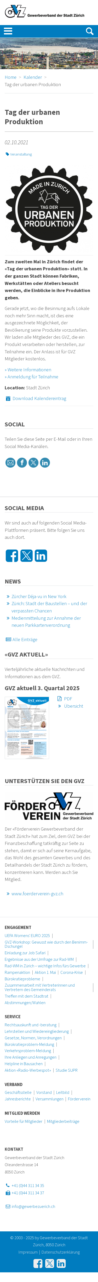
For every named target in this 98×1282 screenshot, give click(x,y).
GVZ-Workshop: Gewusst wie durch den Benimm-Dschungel (46, 944)
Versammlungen (50, 1099)
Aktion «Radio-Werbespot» (28, 1070)
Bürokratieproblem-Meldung (29, 1044)
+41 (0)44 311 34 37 (24, 1193)
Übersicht (69, 706)
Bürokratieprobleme (22, 979)
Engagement (18, 928)
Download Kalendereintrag (35, 398)
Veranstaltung (18, 154)
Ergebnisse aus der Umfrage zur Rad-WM (39, 959)
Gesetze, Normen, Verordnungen (33, 1038)
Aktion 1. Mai (45, 972)
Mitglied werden (22, 1113)
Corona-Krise (71, 972)
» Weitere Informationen (28, 369)
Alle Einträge (21, 639)
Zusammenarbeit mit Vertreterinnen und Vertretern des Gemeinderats (40, 987)
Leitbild (62, 1092)
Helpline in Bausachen (24, 1064)
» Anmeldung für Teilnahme (31, 376)
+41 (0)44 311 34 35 (24, 1186)
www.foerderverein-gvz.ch (34, 893)
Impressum (28, 1252)
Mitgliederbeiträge (63, 1121)
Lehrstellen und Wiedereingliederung (37, 1031)
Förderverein (79, 1099)
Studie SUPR (67, 1070)
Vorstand (44, 1092)
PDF (64, 698)
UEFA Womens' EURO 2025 (27, 936)
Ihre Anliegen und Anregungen (30, 1057)
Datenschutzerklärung (61, 1252)
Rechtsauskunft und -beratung (30, 1025)
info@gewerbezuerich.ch (30, 1206)
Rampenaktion (17, 972)
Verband (13, 1085)
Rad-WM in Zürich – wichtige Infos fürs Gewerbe (45, 966)
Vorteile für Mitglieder (23, 1121)
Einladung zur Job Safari (25, 953)
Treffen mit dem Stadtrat (26, 996)
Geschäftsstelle (18, 1092)
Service (13, 1017)
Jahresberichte (18, 1099)
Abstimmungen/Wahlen (25, 1003)
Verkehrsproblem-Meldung (28, 1051)
